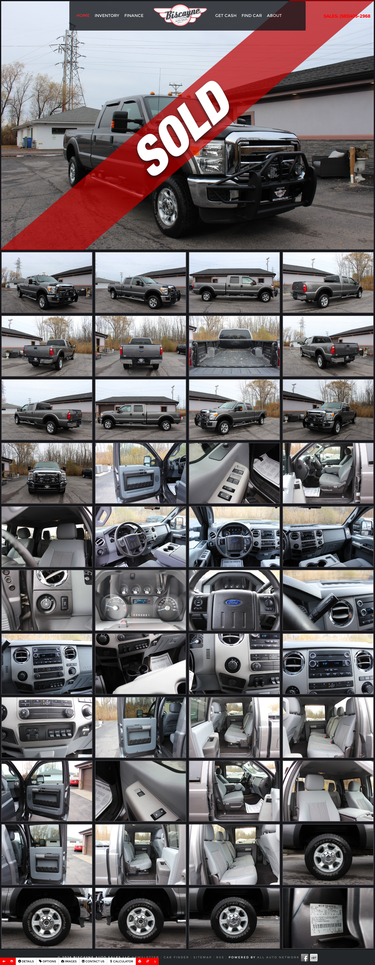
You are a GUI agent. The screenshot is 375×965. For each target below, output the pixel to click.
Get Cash (226, 15)
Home (83, 15)
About (274, 15)
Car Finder (176, 957)
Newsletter (145, 957)
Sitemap (202, 957)
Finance (133, 15)
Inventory (107, 15)
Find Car (252, 15)
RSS (220, 957)
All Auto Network (278, 957)
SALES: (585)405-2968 (347, 16)
